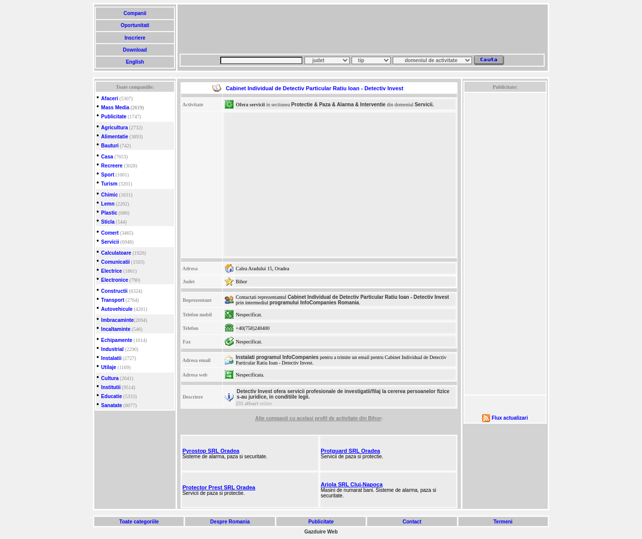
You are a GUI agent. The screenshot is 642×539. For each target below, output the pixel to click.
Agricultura (114, 127)
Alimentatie (114, 136)
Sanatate (111, 405)
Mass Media (115, 107)
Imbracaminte (117, 320)
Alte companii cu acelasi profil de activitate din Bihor (318, 418)
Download (134, 50)
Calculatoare (116, 253)
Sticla (108, 222)
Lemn (108, 204)
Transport (112, 300)
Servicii (110, 242)
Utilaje (108, 367)
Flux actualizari (510, 418)
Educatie (111, 396)
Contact (412, 521)
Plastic (109, 213)
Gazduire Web (321, 531)
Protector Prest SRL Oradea (219, 487)
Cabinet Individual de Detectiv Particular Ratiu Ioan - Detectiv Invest (368, 297)
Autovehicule (117, 309)
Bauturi (110, 145)
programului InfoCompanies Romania (314, 302)
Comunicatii (115, 262)
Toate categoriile (139, 521)
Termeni (503, 521)
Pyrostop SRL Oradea (211, 451)
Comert (110, 233)
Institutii (111, 387)
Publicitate (114, 116)
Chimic (109, 195)
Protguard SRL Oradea (350, 451)
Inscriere (134, 38)
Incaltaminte (115, 329)
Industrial (112, 349)
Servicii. (424, 104)
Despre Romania (230, 521)
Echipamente (116, 340)
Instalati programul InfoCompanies (277, 357)
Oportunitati (135, 25)
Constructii (114, 291)
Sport (107, 174)
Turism (109, 184)
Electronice (114, 280)
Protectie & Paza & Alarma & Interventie (338, 104)
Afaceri (109, 98)
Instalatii (111, 358)
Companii (134, 13)
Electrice (111, 271)
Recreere (112, 165)
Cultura (110, 378)
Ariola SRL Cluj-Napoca (352, 484)
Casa (107, 156)
